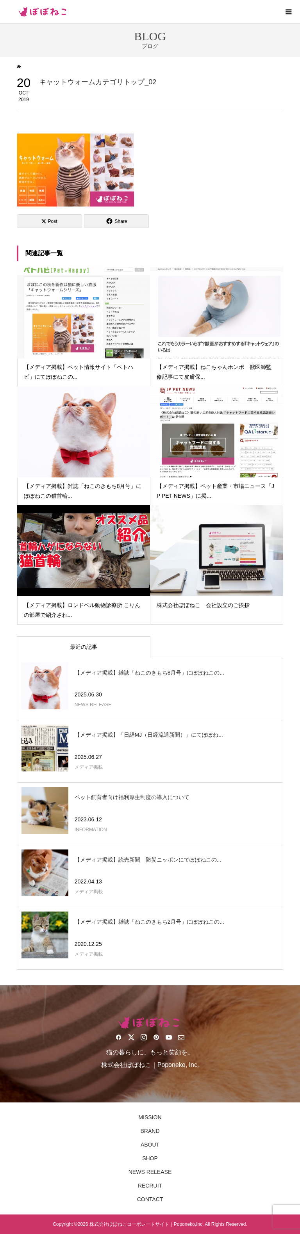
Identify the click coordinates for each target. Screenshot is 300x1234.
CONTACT (150, 1199)
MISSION (149, 1117)
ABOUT (150, 1144)
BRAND (149, 1131)
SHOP (150, 1158)
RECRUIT (150, 1185)
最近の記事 (83, 647)
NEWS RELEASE (150, 1172)
